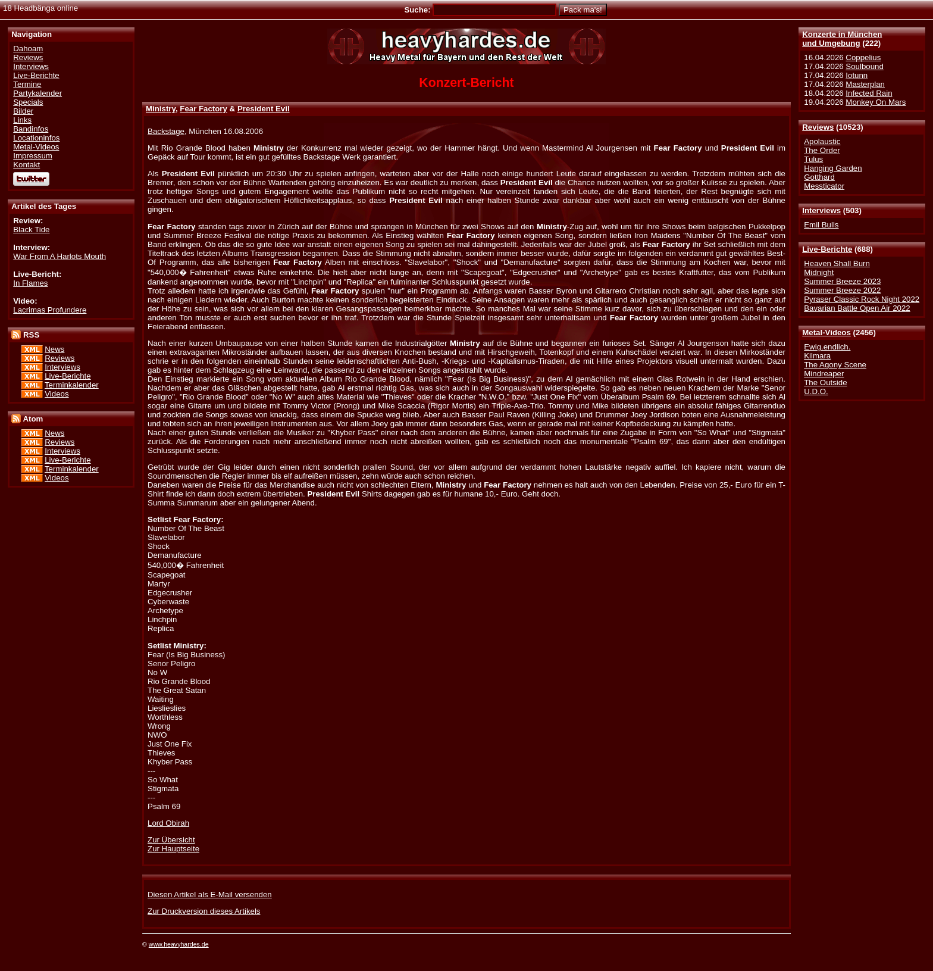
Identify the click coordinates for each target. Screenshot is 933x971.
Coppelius (863, 57)
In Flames (30, 283)
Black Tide (31, 229)
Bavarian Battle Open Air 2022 (857, 308)
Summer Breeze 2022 (842, 290)
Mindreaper (824, 373)
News (54, 349)
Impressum (32, 155)
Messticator (824, 186)
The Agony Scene (835, 364)
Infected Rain (869, 93)
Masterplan (865, 84)
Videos (56, 393)
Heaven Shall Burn (837, 263)
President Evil (263, 108)
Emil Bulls (821, 224)
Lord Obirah (168, 823)
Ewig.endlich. (827, 346)
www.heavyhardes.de (179, 944)
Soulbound (864, 66)
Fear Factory (203, 108)
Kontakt (26, 164)
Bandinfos (30, 128)
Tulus (813, 159)
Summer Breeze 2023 (842, 281)
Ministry (161, 108)
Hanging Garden (833, 168)
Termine (27, 84)
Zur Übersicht (171, 839)
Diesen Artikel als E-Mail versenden (210, 894)
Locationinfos (36, 137)
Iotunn (857, 75)
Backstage (166, 131)
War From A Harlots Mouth (59, 256)
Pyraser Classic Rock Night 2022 (861, 299)
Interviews (821, 210)
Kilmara (817, 355)
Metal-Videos (826, 332)
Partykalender (37, 93)
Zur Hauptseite (173, 848)
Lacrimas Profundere (49, 309)
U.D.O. (816, 391)
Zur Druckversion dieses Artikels (204, 911)
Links (22, 119)
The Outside (825, 382)
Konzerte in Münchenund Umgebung (842, 39)
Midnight (819, 272)
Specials (28, 102)
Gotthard (819, 177)
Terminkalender (72, 384)
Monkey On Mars (876, 102)
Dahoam (28, 48)
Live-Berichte (827, 249)
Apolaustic (822, 141)
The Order (822, 150)
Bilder (23, 111)
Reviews (818, 127)
